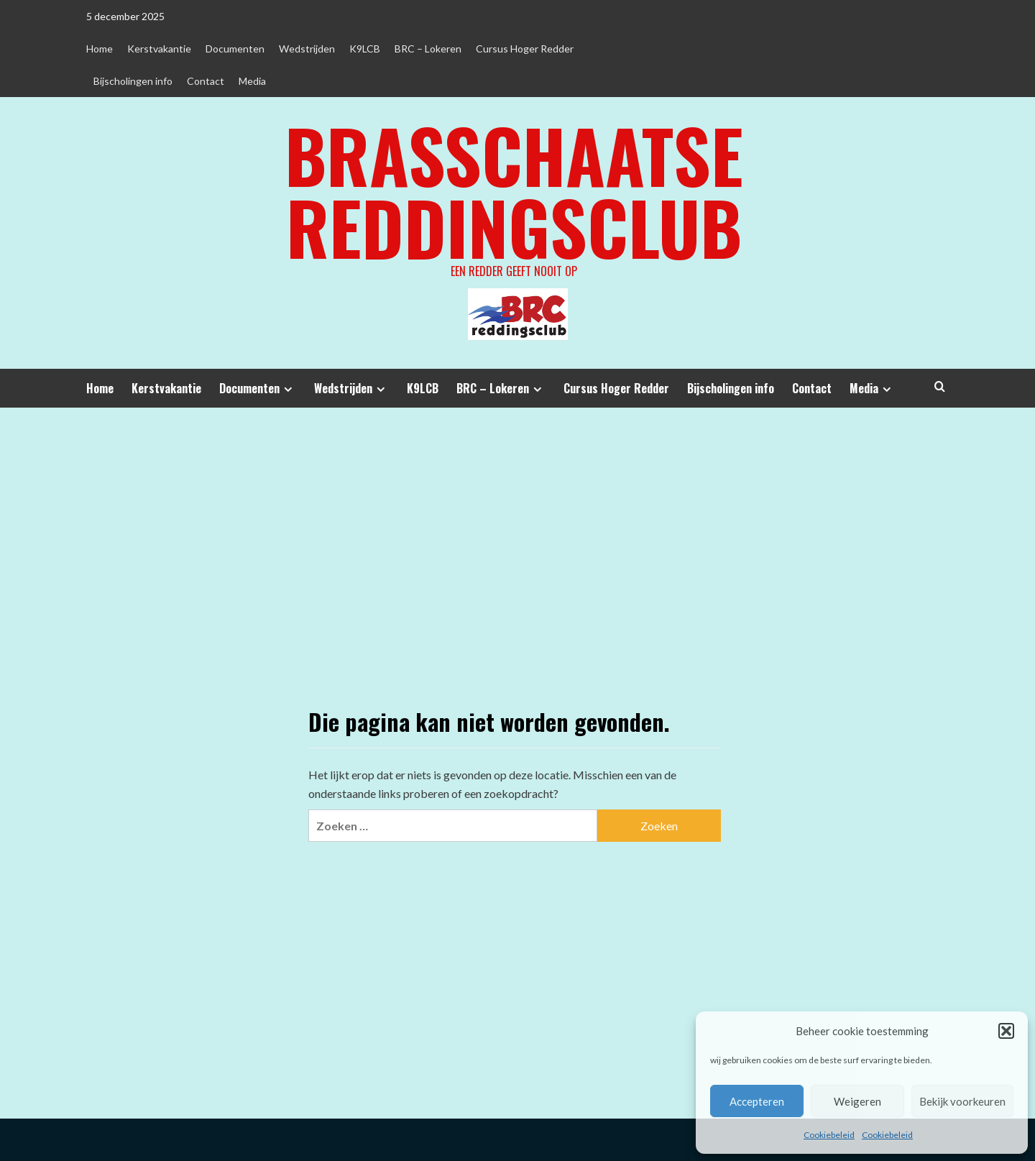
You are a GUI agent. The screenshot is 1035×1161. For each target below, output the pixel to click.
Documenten (235, 48)
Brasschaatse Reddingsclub (514, 190)
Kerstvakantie (159, 48)
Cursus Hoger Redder (525, 48)
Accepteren (757, 1101)
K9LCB (364, 48)
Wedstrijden (307, 48)
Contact (205, 81)
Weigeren (857, 1101)
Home (99, 48)
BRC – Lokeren (428, 48)
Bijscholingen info (132, 81)
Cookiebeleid (829, 1134)
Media (252, 81)
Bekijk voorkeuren (962, 1101)
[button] (1006, 1031)
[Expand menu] (288, 389)
